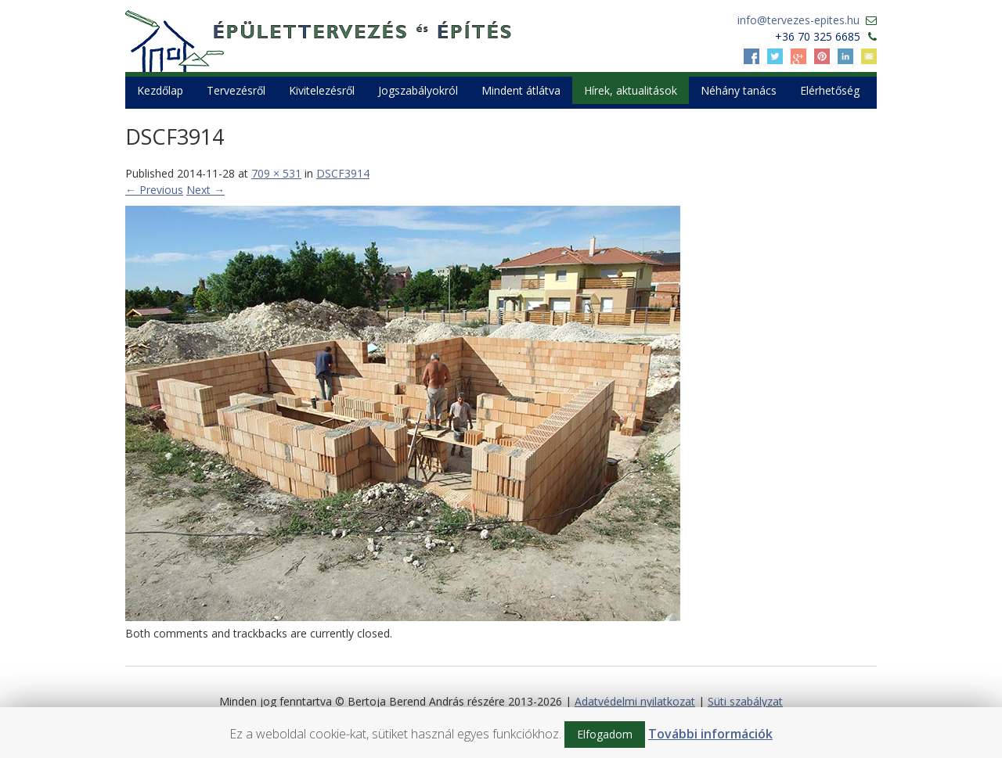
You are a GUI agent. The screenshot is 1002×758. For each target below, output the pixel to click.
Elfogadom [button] (605, 734)
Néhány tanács (739, 90)
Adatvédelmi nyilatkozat (635, 701)
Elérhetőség (830, 90)
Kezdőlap (160, 90)
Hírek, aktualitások (630, 90)
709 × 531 (276, 173)
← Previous (154, 189)
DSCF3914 (342, 173)
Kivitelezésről (322, 90)
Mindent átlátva (520, 90)
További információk (710, 733)
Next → (205, 189)
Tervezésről (236, 90)
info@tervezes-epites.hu (798, 20)
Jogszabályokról (418, 90)
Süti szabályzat (745, 701)
